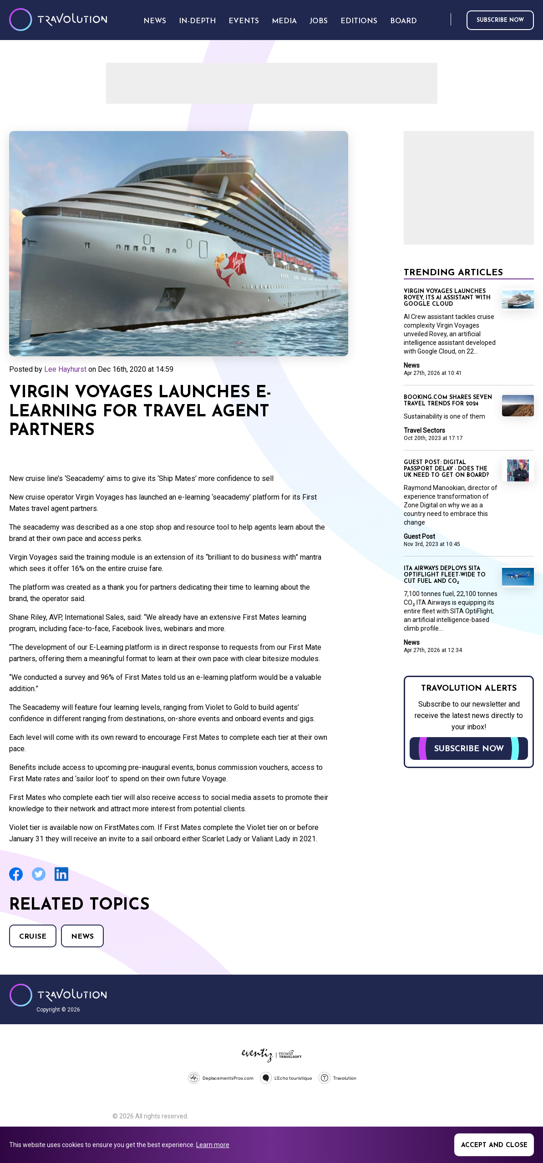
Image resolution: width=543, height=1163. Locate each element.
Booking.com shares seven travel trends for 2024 (448, 401)
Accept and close (494, 1145)
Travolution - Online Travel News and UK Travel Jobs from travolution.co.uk (58, 995)
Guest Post (419, 536)
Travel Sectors (424, 430)
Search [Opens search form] (442, 20)
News (82, 937)
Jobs (319, 21)
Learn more (212, 1144)
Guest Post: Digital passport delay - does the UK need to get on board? (446, 469)
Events (243, 21)
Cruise (32, 937)
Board (403, 21)
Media (284, 21)
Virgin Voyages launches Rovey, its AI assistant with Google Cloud (447, 298)
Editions (358, 21)
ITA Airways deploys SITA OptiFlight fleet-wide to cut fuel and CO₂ (445, 575)
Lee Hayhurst (65, 369)
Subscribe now (500, 20)
